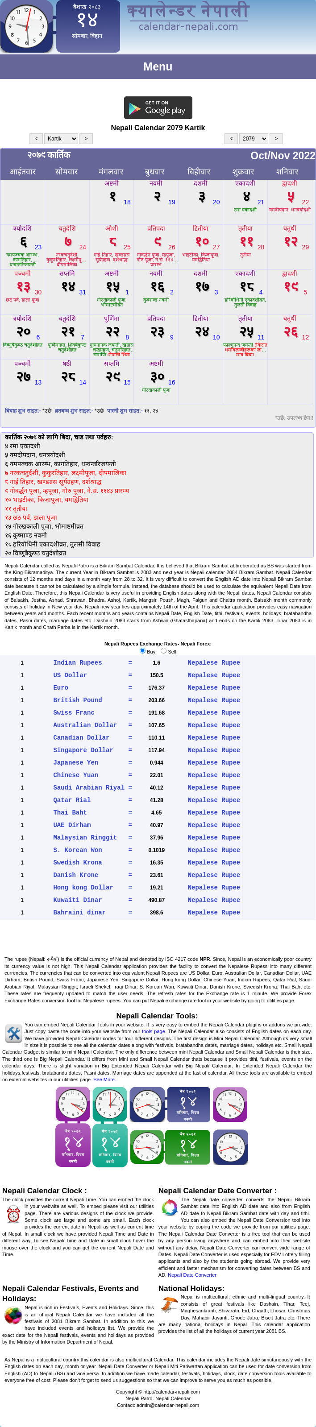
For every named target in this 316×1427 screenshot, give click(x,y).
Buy (147, 651)
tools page (153, 1031)
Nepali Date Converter (192, 1275)
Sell (168, 651)
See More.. (105, 1079)
